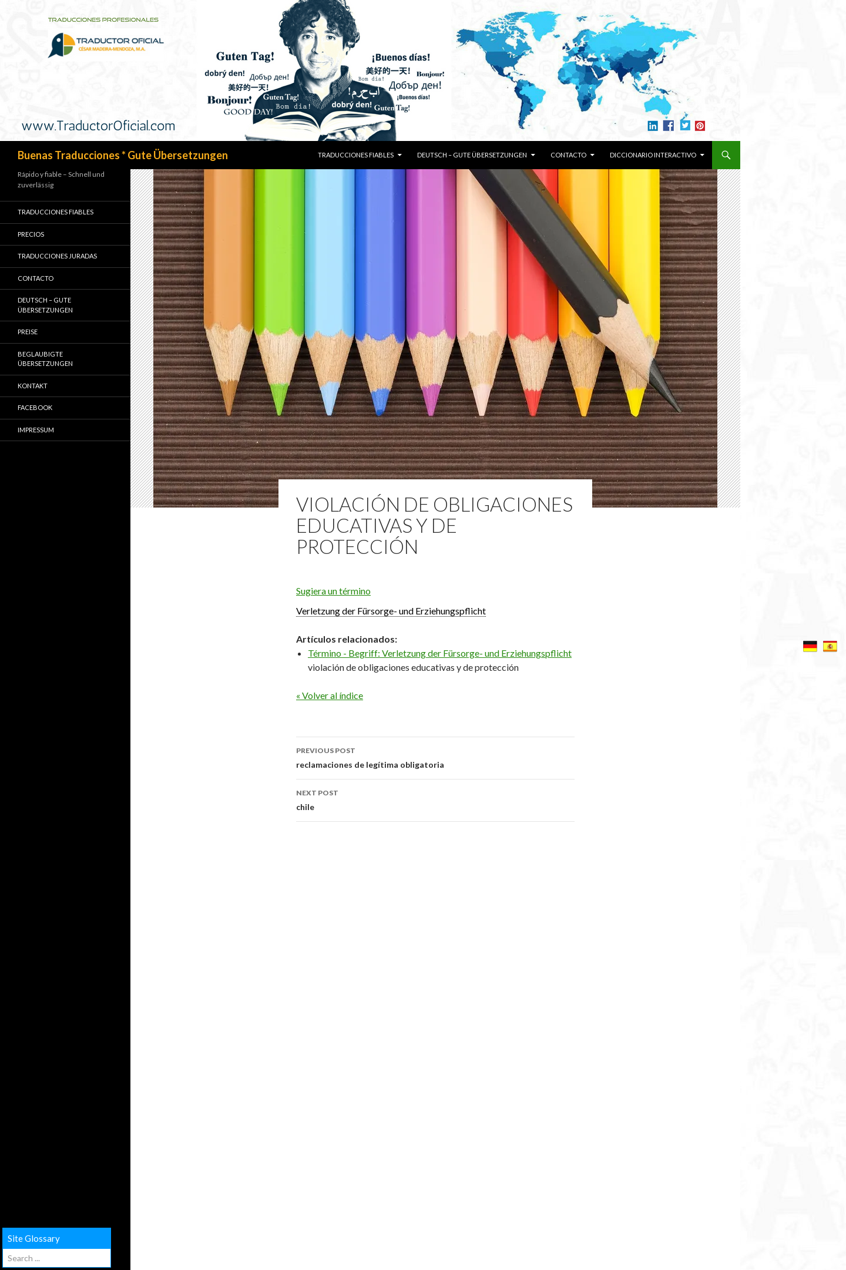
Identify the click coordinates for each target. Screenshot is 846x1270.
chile (435, 799)
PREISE (28, 331)
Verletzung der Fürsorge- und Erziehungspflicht (391, 610)
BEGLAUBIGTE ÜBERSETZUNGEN (45, 359)
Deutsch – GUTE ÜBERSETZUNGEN (472, 155)
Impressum (36, 430)
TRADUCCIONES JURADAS (57, 256)
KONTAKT (33, 385)
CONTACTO (568, 155)
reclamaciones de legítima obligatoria (435, 757)
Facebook (35, 407)
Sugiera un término (333, 590)
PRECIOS (31, 234)
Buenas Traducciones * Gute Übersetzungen (123, 155)
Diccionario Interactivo (653, 155)
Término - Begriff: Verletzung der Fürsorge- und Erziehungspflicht (440, 652)
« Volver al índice (329, 695)
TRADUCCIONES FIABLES (356, 155)
